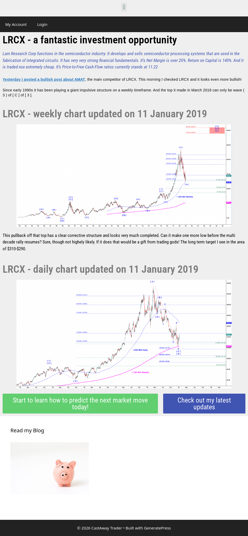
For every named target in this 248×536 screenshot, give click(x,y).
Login (42, 24)
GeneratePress (157, 528)
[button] (123, 7)
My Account (16, 24)
